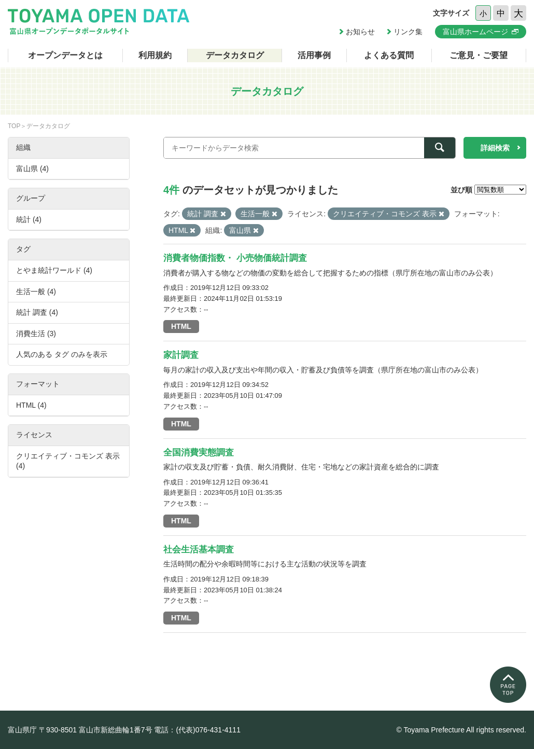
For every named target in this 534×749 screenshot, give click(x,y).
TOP (14, 126)
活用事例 (314, 55)
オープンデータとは (65, 55)
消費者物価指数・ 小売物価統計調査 (235, 258)
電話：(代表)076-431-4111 (197, 730)
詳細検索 (495, 148)
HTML (181, 326)
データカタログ (235, 55)
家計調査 (181, 355)
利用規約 (155, 55)
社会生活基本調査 (198, 549)
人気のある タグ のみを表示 (61, 354)
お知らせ (360, 31)
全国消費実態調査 (198, 452)
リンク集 (408, 31)
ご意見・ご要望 (478, 55)
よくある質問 (389, 55)
